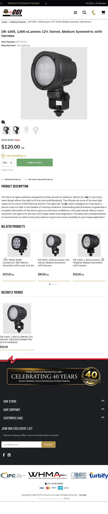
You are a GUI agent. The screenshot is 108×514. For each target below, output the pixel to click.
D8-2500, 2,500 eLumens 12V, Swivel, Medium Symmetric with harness (53, 262)
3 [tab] (55, 284)
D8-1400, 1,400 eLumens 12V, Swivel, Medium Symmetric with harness (16, 339)
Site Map (82, 495)
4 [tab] (58, 284)
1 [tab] (49, 284)
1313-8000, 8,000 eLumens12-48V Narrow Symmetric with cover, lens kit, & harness (18, 262)
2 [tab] (52, 284)
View (17, 139)
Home (4, 21)
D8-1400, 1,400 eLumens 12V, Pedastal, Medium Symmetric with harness (89, 262)
